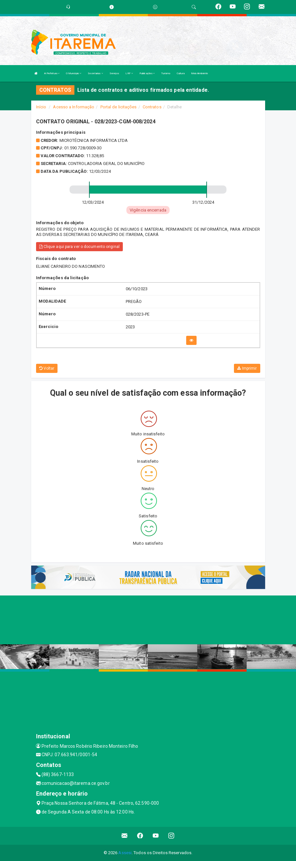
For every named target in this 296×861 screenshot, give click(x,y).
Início (41, 106)
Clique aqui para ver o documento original (79, 246)
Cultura (181, 73)
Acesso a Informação (73, 106)
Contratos (152, 106)
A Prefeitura (51, 73)
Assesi (125, 852)
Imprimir (247, 368)
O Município (73, 73)
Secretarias (95, 73)
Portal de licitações (118, 106)
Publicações (147, 73)
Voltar (47, 368)
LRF (129, 73)
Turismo (165, 73)
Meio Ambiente (199, 73)
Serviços (114, 73)
